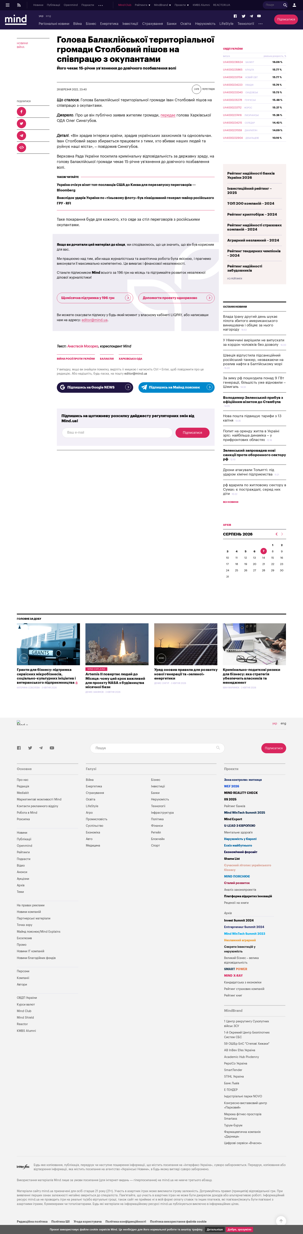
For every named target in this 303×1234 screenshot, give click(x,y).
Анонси (103, 5)
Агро (89, 822)
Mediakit (23, 802)
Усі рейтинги (234, 289)
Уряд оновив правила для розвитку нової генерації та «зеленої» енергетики (186, 684)
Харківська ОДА (130, 359)
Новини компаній (29, 921)
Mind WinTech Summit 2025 (244, 822)
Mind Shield (25, 1027)
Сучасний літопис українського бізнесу (247, 877)
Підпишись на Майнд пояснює (177, 387)
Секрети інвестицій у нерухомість (239, 959)
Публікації (53, 5)
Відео (21, 875)
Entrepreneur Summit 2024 (244, 937)
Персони (23, 981)
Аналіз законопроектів (240, 899)
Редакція (23, 796)
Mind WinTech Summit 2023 (244, 943)
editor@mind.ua (95, 320)
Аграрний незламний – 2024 (253, 250)
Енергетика (109, 23)
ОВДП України (233, 58)
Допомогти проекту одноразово (178, 298)
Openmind (71, 5)
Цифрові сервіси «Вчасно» (243, 1153)
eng (48, 16)
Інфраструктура (162, 822)
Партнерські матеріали (33, 928)
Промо (21, 954)
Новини (38, 5)
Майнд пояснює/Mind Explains (38, 941)
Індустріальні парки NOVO (243, 1106)
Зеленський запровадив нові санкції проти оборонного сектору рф (254, 465)
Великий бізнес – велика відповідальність (241, 970)
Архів (130, 5)
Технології (246, 23)
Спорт (155, 855)
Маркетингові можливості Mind (39, 809)
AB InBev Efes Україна (239, 1060)
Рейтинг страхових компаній (244, 999)
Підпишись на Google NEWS (95, 387)
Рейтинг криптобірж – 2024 (252, 224)
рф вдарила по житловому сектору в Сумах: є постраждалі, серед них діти (254, 499)
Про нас (22, 789)
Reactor (22, 1034)
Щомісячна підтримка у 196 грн (96, 298)
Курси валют (26, 1014)
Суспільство (94, 835)
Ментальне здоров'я (238, 842)
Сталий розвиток (237, 893)
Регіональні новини (54, 23)
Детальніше (215, 1229)
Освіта (185, 23)
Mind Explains (96, 679)
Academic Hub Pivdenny (241, 1067)
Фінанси (157, 835)
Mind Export (233, 829)
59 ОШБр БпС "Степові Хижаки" (246, 1053)
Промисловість (96, 829)
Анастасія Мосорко (82, 346)
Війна (77, 23)
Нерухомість (205, 23)
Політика (157, 829)
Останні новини (235, 316)
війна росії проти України (76, 359)
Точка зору (24, 935)
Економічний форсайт (240, 862)
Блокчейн (158, 849)
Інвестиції (130, 23)
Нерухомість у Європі (240, 849)
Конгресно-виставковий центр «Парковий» (245, 1115)
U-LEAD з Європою (239, 835)
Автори (22, 994)
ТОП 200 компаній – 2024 (250, 213)
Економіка (93, 842)
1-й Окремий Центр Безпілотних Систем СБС (247, 1044)
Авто (89, 849)
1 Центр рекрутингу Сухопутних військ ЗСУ (246, 1033)
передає (168, 115)
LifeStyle (226, 23)
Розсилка (23, 829)
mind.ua (168, 1190)
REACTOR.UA (251, 5)
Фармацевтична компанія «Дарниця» (242, 1144)
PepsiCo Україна (235, 1073)
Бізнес (91, 23)
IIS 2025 (230, 809)
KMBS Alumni (231, 5)
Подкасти (87, 5)
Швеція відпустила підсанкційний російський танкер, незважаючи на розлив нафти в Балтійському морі (253, 369)
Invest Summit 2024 (239, 930)
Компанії (23, 988)
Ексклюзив (24, 948)
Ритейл (156, 842)
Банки (171, 23)
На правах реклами (30, 915)
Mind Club (154, 5)
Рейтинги (23, 862)
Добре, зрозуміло (239, 1229)
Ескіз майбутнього (238, 855)
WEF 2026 (231, 796)
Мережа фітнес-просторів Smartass (242, 1126)
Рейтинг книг (233, 1005)
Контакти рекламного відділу (37, 816)
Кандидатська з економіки (242, 992)
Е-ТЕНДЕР (231, 1099)
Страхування (152, 23)
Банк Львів (231, 1093)
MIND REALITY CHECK (241, 802)
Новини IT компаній (30, 961)
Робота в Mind (27, 822)
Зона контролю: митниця (243, 789)
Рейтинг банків (234, 816)
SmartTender (233, 1080)
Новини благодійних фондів (36, 968)
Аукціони (118, 5)
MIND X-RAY (233, 985)
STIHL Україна (234, 1086)
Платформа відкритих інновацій (248, 906)
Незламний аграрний (240, 950)
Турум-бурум (233, 1135)
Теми (20, 901)
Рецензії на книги (236, 912)
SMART (235, 979)
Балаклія (107, 359)
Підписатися (286, 19)
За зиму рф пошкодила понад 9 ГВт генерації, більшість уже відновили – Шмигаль (254, 392)
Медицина (93, 855)
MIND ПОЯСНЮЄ (237, 886)
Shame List (232, 868)
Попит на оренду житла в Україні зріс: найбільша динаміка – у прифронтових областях (251, 445)
